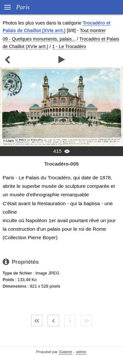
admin (81, 352)
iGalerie (65, 352)
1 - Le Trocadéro (69, 46)
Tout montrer (93, 30)
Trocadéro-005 (61, 164)
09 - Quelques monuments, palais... (39, 39)
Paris (23, 7)
